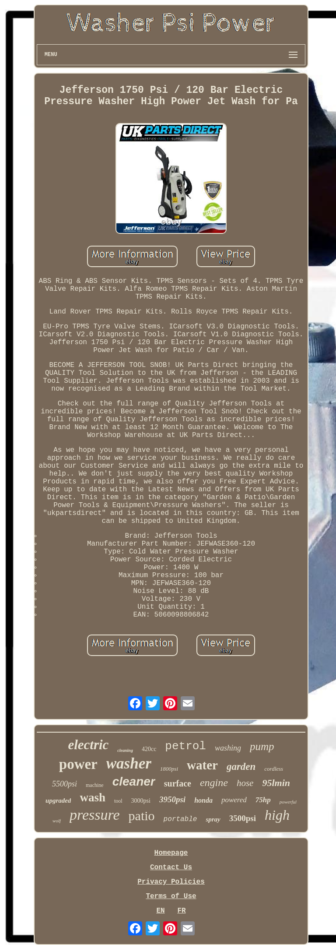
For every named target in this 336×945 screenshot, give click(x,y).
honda (203, 800)
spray (213, 819)
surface (177, 783)
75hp (263, 800)
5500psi (64, 783)
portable (180, 819)
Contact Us (171, 867)
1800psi (169, 768)
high (277, 815)
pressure (95, 815)
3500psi (242, 818)
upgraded (58, 800)
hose (245, 783)
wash (92, 797)
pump (262, 746)
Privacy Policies (171, 882)
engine (214, 782)
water (202, 765)
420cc (149, 749)
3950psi (172, 799)
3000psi (140, 800)
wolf (56, 820)
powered (234, 800)
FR (181, 911)
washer (128, 763)
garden (241, 766)
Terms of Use (171, 896)
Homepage (171, 853)
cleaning (125, 750)
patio (142, 815)
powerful (288, 801)
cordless (273, 768)
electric (88, 744)
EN (160, 911)
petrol (185, 746)
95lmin (276, 782)
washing (228, 748)
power (78, 764)
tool (118, 801)
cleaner (133, 781)
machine (95, 785)
